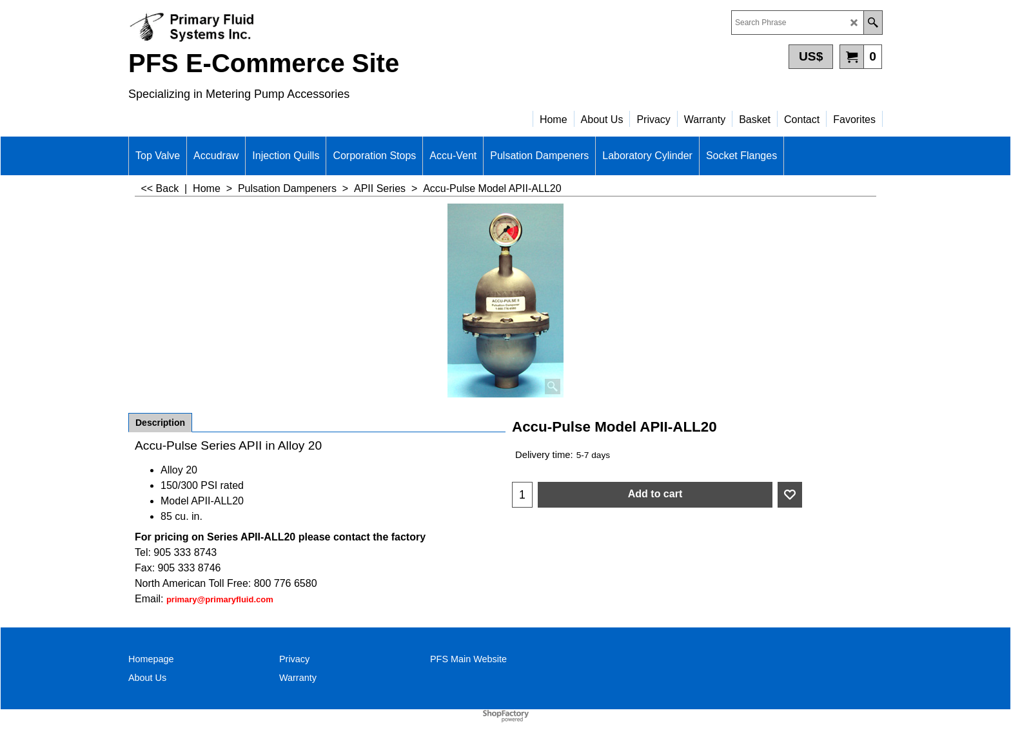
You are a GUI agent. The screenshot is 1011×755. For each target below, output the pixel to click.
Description (160, 422)
